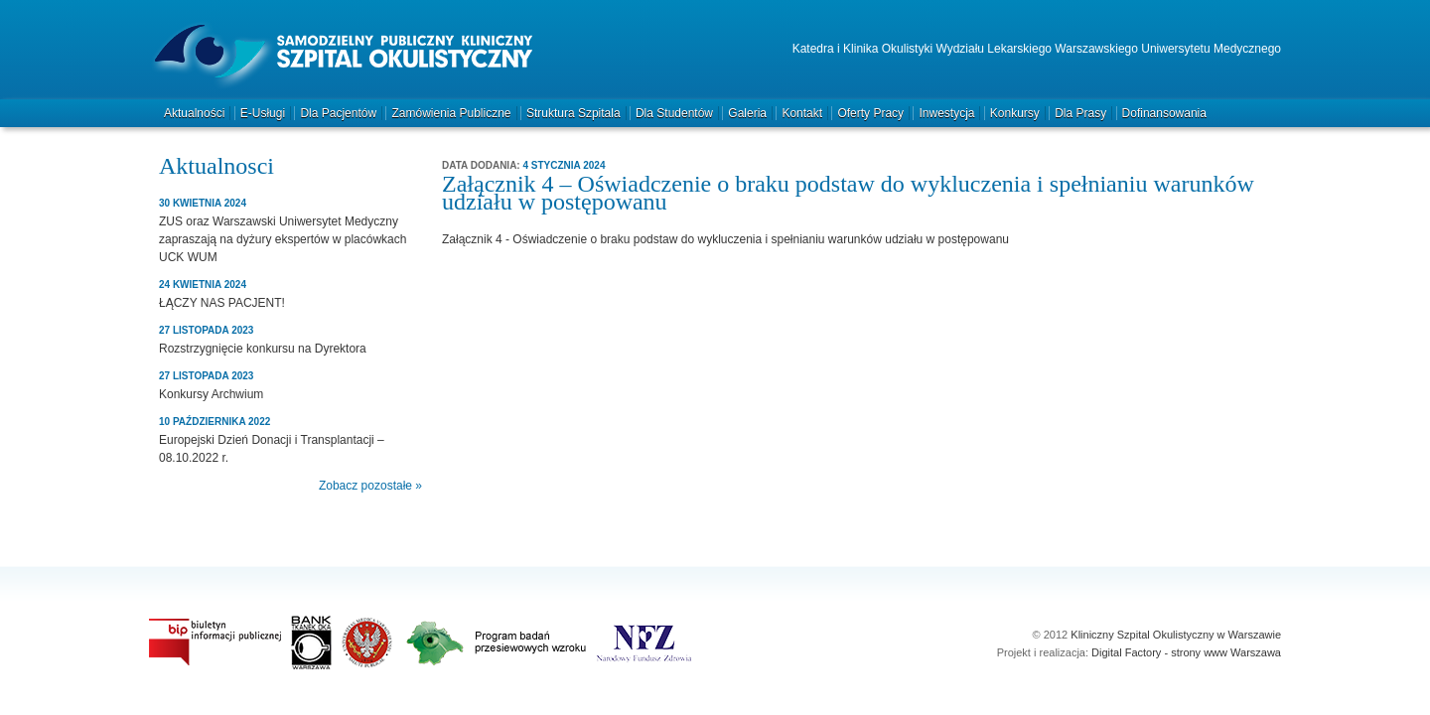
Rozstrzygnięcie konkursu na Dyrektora (262, 349)
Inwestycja (946, 113)
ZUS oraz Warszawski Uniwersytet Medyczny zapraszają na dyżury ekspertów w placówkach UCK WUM (282, 239)
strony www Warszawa (1226, 652)
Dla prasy (1080, 113)
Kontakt (802, 113)
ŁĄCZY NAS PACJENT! (222, 303)
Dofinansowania (1164, 113)
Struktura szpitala (573, 113)
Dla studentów (674, 113)
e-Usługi (262, 113)
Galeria (747, 113)
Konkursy (1015, 113)
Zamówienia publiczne (450, 113)
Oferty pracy (870, 113)
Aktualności (194, 113)
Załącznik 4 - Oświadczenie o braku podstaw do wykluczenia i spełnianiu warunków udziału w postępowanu (725, 239)
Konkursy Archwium (211, 394)
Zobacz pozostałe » (370, 486)
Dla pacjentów (338, 113)
